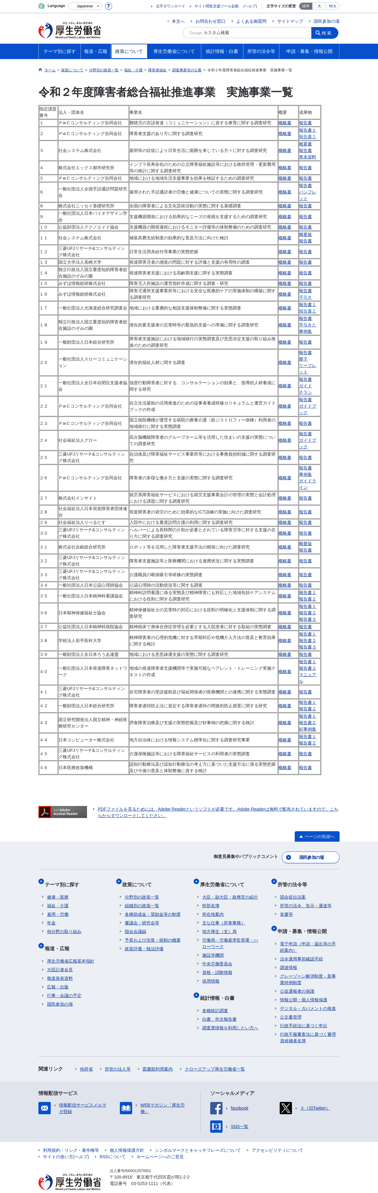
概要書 (305, 144)
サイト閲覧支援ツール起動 (217, 6)
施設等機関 (213, 948)
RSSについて (113, 1144)
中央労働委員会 (217, 956)
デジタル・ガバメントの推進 (308, 996)
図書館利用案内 (158, 1057)
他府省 (86, 1057)
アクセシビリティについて (277, 1138)
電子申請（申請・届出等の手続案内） (308, 935)
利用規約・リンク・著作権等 (71, 1138)
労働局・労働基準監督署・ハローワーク (230, 936)
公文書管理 (290, 1005)
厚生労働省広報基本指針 (70, 949)
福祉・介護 (58, 898)
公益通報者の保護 (297, 979)
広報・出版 (58, 974)
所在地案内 (213, 907)
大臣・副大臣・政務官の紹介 (230, 890)
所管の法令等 (294, 879)
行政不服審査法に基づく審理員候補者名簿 (308, 1025)
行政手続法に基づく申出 (303, 1013)
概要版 (305, 234)
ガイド (305, 385)
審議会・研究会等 (142, 915)
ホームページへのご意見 (160, 1144)
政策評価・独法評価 (144, 941)
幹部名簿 (210, 898)
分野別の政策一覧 (142, 890)
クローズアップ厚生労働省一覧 (215, 1057)
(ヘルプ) (250, 6)
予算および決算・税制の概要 (153, 933)
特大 (333, 6)
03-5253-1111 (144, 1171)
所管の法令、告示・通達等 (306, 898)
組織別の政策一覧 (142, 898)
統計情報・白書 (219, 988)
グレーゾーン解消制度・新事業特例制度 (308, 967)
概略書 (284, 122)
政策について (139, 879)
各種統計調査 (215, 998)
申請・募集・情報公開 (304, 921)
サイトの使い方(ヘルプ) (66, 1144)
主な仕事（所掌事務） (223, 915)
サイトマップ (290, 21)
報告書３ (307, 619)
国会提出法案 (293, 890)
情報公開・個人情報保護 (303, 987)
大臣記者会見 (60, 957)
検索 (328, 32)
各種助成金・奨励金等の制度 (153, 907)
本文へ (178, 21)
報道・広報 (59, 938)
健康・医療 (58, 890)
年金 (51, 915)
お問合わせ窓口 (210, 21)
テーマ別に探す (64, 879)
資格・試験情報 (217, 965)
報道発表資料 (60, 966)
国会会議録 (135, 924)
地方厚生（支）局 (219, 924)
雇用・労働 (58, 907)
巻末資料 (307, 156)
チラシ (305, 392)
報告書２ (307, 598)
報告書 (305, 122)
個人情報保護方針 (127, 1138)
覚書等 (286, 907)
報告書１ (307, 130)
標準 (305, 6)
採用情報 (210, 974)
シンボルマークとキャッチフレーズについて (198, 1138)
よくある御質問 (251, 21)
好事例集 (307, 729)
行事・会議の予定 (64, 983)
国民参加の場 (327, 21)
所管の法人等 (118, 1057)
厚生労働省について (224, 879)
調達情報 (288, 955)
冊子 (303, 359)
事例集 (305, 474)
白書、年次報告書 (219, 1007)
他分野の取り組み (64, 924)
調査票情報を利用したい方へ (230, 1015)
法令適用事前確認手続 (301, 946)
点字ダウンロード (170, 6)
